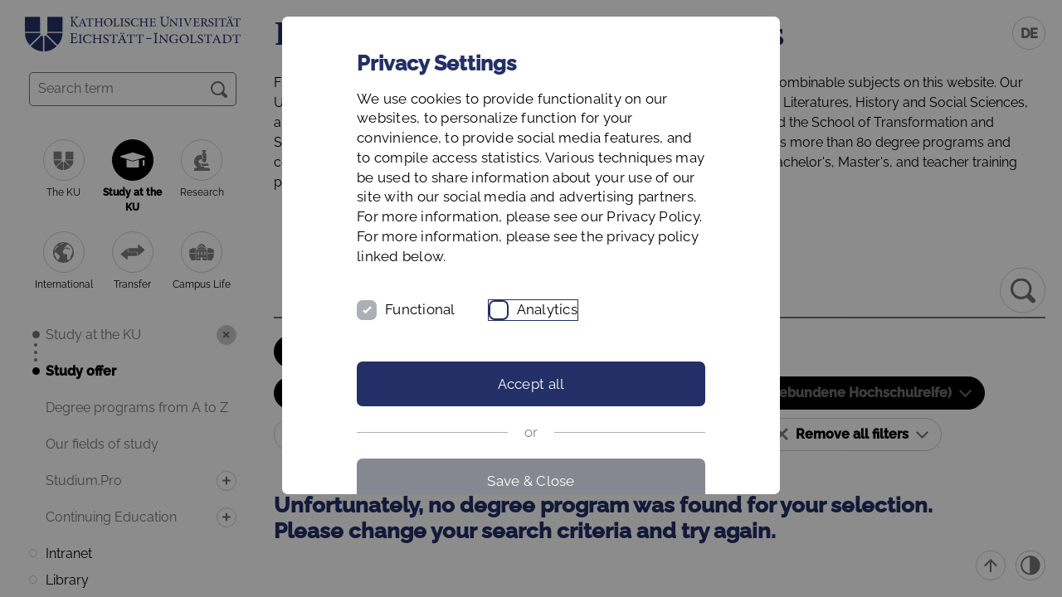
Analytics (547, 309)
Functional (420, 309)
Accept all (531, 384)
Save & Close (530, 481)
